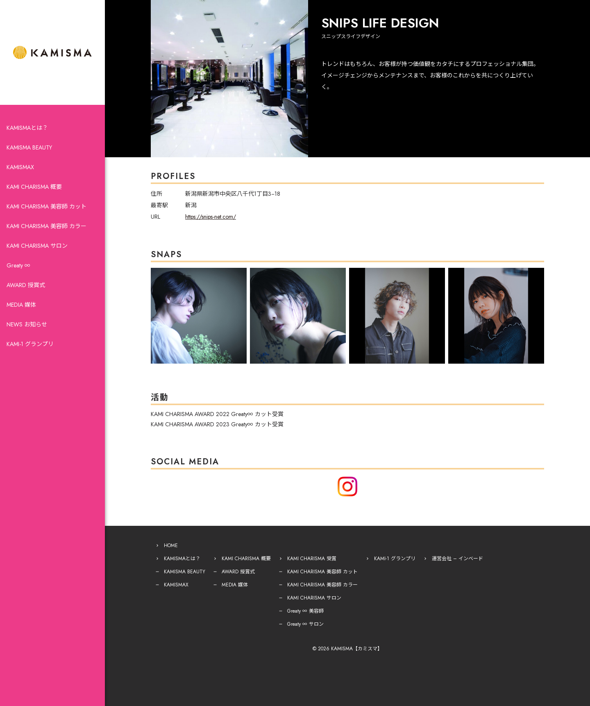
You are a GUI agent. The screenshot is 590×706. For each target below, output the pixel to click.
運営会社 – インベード (457, 558)
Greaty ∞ (18, 265)
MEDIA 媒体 (21, 305)
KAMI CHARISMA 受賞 (311, 558)
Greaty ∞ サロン (305, 624)
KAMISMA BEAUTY (29, 147)
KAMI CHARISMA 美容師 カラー (46, 226)
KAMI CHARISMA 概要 (34, 187)
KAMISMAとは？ (27, 128)
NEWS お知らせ (27, 324)
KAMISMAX (20, 167)
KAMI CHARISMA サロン (37, 246)
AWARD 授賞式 (26, 285)
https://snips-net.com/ (210, 217)
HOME (171, 545)
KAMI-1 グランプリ (30, 344)
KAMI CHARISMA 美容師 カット (46, 206)
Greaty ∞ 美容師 (305, 611)
